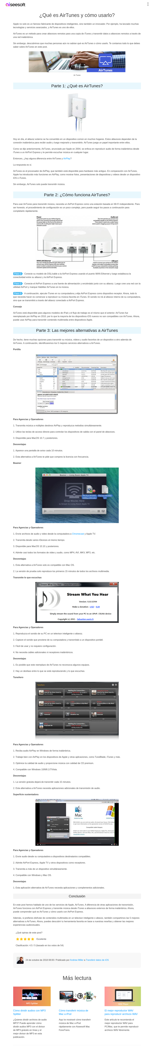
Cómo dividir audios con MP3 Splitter (29, 1012)
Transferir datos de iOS (97, 960)
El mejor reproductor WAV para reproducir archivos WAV (121, 1012)
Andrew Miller (76, 960)
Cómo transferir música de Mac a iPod (73, 1012)
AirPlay (66, 158)
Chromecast (78, 534)
